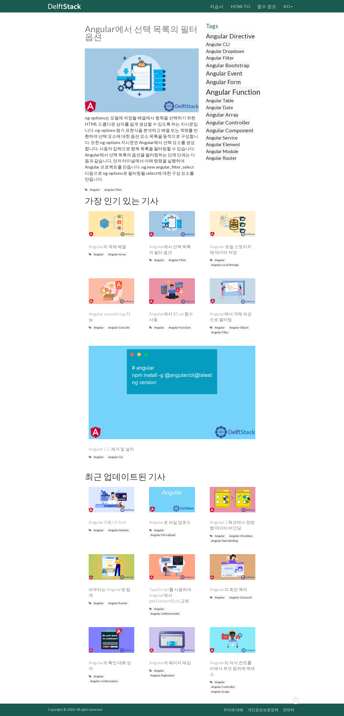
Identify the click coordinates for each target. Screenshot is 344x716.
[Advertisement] (19, 91)
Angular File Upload (162, 535)
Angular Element (223, 144)
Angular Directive (230, 36)
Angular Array (222, 114)
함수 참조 (266, 6)
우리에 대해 (233, 709)
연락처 (288, 709)
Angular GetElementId (164, 613)
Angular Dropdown (225, 51)
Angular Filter (113, 189)
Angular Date (219, 107)
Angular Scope (220, 691)
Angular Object (238, 327)
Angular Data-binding (224, 540)
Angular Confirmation (104, 681)
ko (288, 6)
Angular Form (223, 81)
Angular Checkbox (241, 536)
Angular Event (224, 73)
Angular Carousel (240, 597)
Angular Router (221, 158)
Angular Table (220, 100)
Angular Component (229, 130)
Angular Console (118, 327)
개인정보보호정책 (263, 709)
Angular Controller (228, 122)
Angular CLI (218, 44)
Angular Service (222, 137)
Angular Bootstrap (227, 65)
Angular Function (233, 92)
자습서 (217, 6)
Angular (95, 189)
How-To (240, 6)
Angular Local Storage (225, 265)
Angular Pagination (162, 675)
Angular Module (222, 151)
